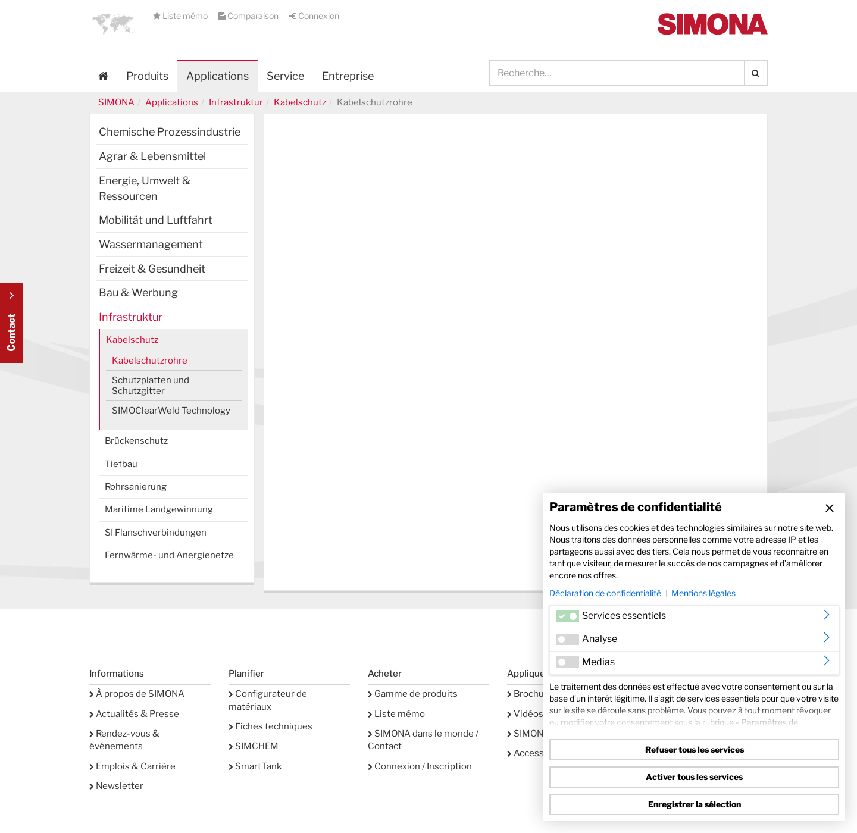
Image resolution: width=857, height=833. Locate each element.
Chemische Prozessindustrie (169, 132)
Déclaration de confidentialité (605, 593)
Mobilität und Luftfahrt (155, 220)
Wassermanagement (151, 244)
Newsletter (116, 786)
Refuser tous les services (694, 749)
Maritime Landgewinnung (159, 509)
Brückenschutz (136, 441)
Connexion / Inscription (420, 766)
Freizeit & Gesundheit (152, 268)
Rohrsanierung (136, 486)
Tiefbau (121, 464)
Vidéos (525, 714)
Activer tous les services (694, 777)
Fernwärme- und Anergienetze (169, 555)
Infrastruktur (236, 102)
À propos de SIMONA (136, 693)
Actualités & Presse (134, 714)
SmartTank (255, 766)
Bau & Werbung (138, 292)
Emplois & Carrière (132, 766)
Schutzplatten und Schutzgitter (150, 385)
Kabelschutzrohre (149, 360)
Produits (147, 76)
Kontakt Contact (11, 323)
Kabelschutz (300, 102)
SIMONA (116, 102)
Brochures (532, 693)
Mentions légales (703, 593)
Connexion (314, 16)
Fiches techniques (270, 726)
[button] (113, 23)
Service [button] (285, 76)
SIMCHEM (254, 746)
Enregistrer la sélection (694, 804)
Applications (217, 76)
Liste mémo (181, 16)
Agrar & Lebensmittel (152, 156)
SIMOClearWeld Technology (171, 410)
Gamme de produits (413, 693)
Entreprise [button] (348, 76)
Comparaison (249, 16)
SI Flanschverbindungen (156, 532)
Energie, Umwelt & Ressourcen (144, 188)
